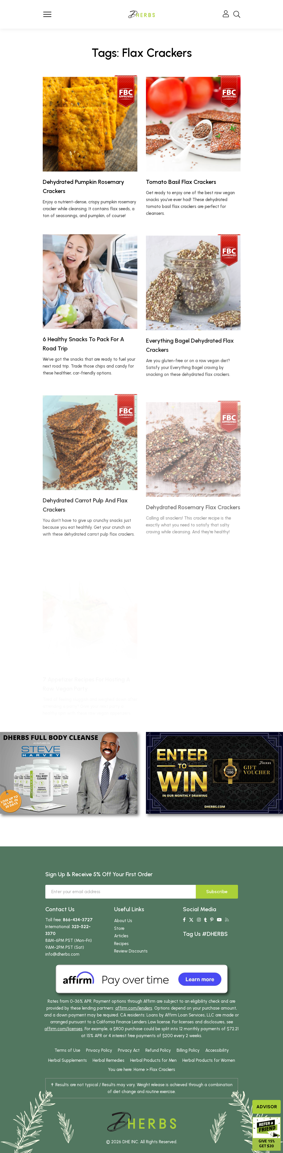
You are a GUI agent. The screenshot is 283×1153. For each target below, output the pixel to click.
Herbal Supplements (67, 1060)
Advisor (266, 1106)
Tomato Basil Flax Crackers (181, 181)
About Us (123, 920)
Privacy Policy (99, 1050)
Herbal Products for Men (153, 1060)
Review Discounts (131, 951)
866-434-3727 (78, 919)
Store (119, 928)
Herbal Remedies (108, 1060)
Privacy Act (129, 1050)
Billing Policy (188, 1050)
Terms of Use (67, 1050)
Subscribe (217, 891)
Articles (121, 935)
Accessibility (217, 1050)
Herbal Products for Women (208, 1060)
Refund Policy (158, 1050)
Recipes (121, 943)
